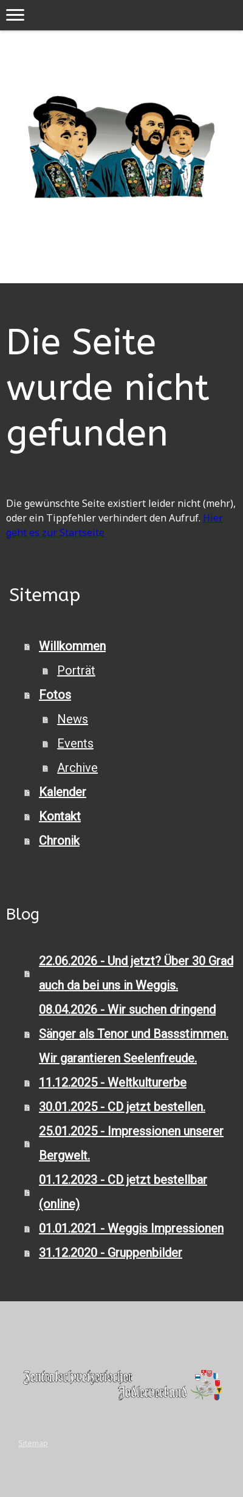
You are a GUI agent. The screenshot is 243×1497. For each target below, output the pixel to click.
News (72, 719)
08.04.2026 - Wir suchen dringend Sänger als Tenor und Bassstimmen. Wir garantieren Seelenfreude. (133, 1033)
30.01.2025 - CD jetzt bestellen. (122, 1107)
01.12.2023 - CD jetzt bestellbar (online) (123, 1191)
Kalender (62, 792)
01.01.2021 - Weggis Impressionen (131, 1228)
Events (75, 743)
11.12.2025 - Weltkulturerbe (113, 1082)
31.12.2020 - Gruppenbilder (110, 1252)
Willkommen (72, 646)
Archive (77, 767)
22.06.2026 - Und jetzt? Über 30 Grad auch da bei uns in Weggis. (136, 973)
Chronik (59, 840)
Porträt (76, 670)
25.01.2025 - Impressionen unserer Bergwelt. (131, 1143)
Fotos (55, 694)
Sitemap (33, 1442)
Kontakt (60, 816)
